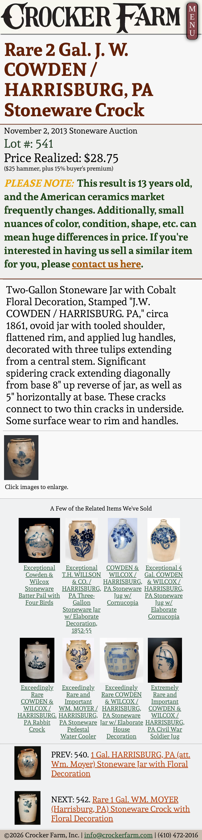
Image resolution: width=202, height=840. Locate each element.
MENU (192, 20)
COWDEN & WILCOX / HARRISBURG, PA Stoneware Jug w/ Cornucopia (122, 585)
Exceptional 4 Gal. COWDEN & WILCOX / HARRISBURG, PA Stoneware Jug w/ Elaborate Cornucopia (163, 592)
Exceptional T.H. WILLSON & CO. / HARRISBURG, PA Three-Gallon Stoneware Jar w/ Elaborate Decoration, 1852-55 (81, 599)
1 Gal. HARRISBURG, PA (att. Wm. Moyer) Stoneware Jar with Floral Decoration (120, 764)
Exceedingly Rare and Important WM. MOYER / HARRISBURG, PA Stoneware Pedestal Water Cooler (78, 712)
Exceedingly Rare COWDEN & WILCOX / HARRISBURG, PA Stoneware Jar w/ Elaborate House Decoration (121, 712)
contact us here (106, 263)
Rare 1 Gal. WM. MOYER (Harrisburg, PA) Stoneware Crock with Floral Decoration (120, 809)
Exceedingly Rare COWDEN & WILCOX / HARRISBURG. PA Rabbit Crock (37, 708)
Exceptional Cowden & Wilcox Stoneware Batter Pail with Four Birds (39, 585)
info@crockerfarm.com (118, 835)
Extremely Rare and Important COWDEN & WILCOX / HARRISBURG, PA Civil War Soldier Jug (164, 712)
